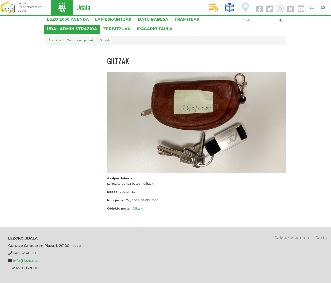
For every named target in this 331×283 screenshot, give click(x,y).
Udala (83, 7)
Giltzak (104, 40)
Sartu (321, 237)
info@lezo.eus (26, 261)
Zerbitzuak (116, 28)
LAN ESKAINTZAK (113, 19)
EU (312, 7)
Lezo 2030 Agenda (68, 19)
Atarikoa (54, 40)
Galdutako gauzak (80, 40)
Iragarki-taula (154, 28)
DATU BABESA (153, 19)
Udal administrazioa (72, 28)
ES (323, 7)
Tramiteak (186, 19)
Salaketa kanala (291, 237)
